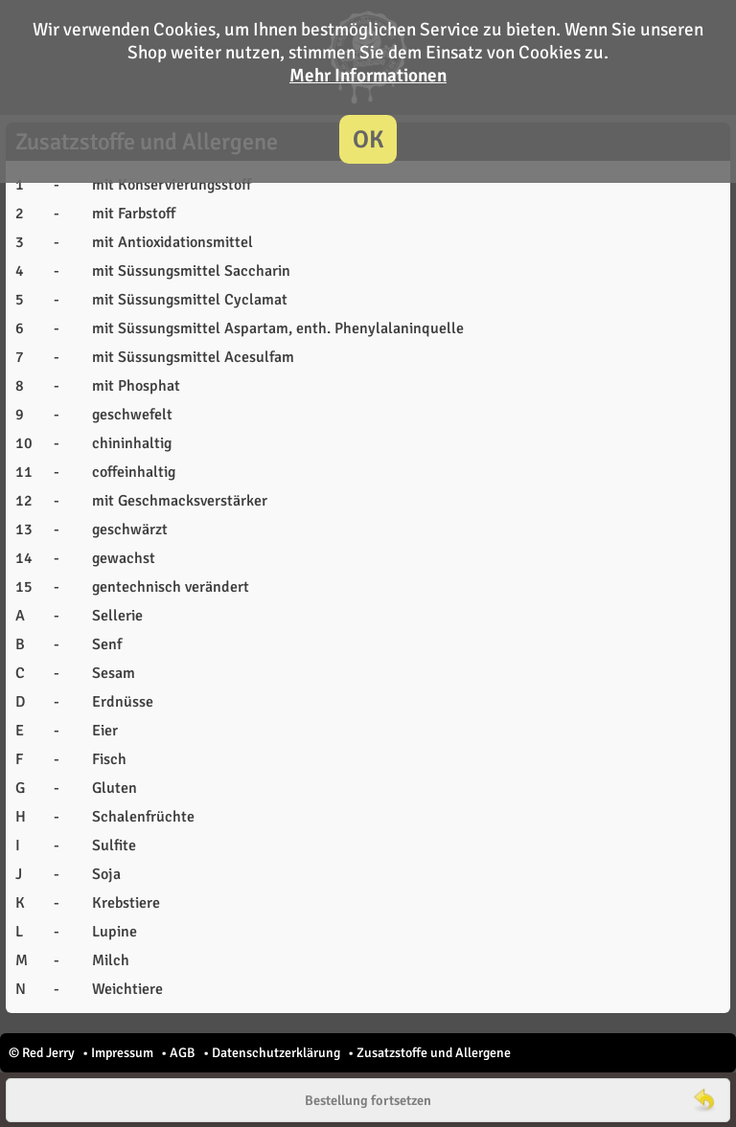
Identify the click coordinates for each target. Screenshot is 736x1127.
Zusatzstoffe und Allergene (433, 1053)
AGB (183, 1053)
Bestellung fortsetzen (368, 1100)
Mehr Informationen (368, 75)
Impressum (122, 1053)
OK (368, 139)
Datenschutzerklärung (276, 1053)
